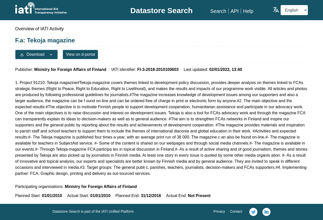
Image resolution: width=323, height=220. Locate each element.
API (235, 11)
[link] (253, 212)
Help (248, 11)
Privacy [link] (219, 211)
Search (218, 11)
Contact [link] (236, 211)
